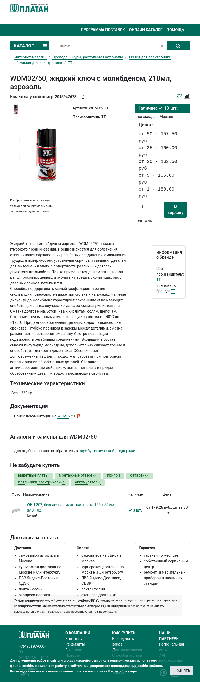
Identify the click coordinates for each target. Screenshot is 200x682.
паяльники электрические (41, 482)
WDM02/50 (66, 416)
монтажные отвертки (78, 475)
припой (113, 475)
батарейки (139, 475)
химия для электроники (41, 63)
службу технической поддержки (107, 451)
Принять (181, 670)
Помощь (175, 30)
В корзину (175, 209)
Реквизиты (75, 644)
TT (158, 280)
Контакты (74, 639)
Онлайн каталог (145, 30)
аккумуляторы (88, 482)
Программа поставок (103, 30)
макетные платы (33, 475)
